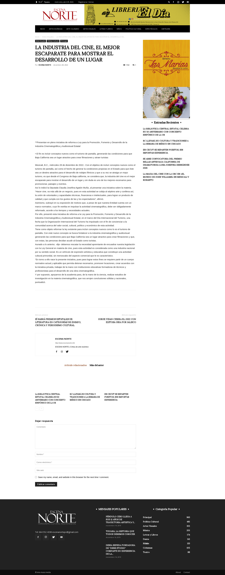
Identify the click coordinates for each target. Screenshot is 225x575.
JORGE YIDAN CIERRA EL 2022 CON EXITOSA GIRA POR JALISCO (117, 321)
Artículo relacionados (75, 365)
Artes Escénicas (55, 29)
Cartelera (165, 29)
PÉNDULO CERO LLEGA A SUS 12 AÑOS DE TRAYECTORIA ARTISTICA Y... (120, 519)
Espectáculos (151, 29)
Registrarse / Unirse (86, 2)
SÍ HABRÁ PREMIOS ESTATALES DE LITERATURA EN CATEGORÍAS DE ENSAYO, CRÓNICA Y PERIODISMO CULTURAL (58, 322)
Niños (119, 29)
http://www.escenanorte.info (65, 343)
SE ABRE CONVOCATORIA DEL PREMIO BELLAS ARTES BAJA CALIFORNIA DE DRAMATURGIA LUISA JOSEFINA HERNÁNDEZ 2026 (166, 163)
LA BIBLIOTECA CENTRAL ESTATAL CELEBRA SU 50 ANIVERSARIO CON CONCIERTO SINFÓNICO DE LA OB (166, 131)
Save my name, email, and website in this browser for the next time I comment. (73, 477)
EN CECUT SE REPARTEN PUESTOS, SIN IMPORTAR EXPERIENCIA (116, 397)
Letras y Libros (106, 29)
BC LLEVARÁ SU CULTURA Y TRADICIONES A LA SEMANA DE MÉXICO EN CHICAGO (85, 397)
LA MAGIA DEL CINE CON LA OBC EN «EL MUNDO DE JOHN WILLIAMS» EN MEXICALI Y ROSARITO (166, 177)
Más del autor (97, 365)
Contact (187, 572)
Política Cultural (133, 29)
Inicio (42, 29)
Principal (64, 41)
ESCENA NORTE (45, 65)
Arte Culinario (72, 29)
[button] (169, 2)
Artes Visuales (89, 29)
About (178, 572)
